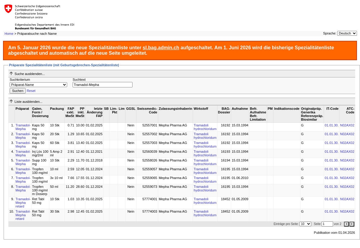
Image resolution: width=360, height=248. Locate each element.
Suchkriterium (20, 79)
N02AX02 (347, 125)
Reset (31, 91)
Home (9, 33)
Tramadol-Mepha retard (23, 202)
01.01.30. (332, 125)
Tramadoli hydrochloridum (205, 127)
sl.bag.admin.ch (161, 47)
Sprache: (329, 33)
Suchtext (79, 79)
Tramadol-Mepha (23, 127)
